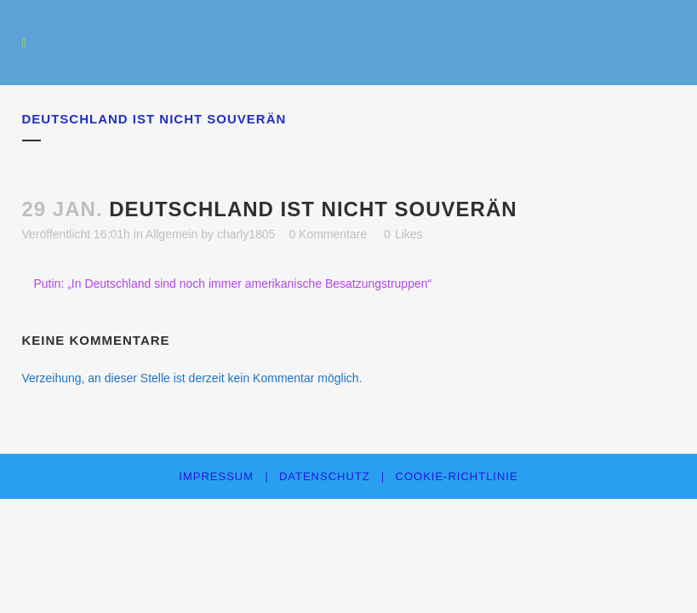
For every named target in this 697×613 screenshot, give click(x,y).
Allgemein (171, 234)
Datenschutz (324, 476)
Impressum (216, 476)
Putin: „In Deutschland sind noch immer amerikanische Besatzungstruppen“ (233, 283)
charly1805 (246, 234)
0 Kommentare (328, 234)
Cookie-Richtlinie (457, 476)
